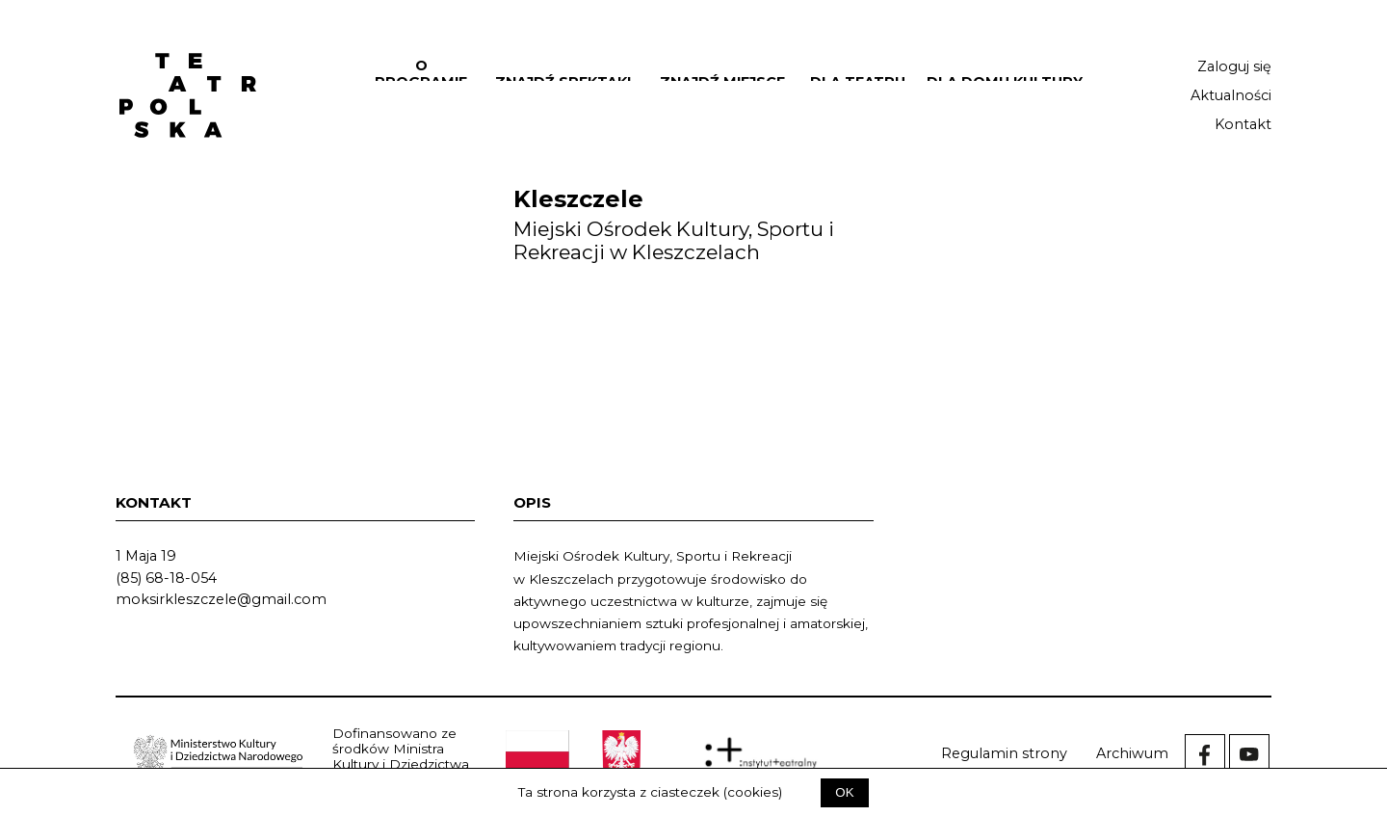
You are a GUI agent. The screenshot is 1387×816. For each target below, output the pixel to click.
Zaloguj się (1234, 66)
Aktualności (1231, 95)
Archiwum (1132, 753)
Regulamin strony (1004, 753)
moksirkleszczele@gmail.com (221, 599)
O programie (421, 74)
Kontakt (1243, 124)
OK (844, 792)
